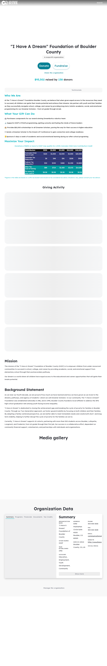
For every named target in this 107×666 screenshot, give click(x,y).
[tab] (28, 91)
